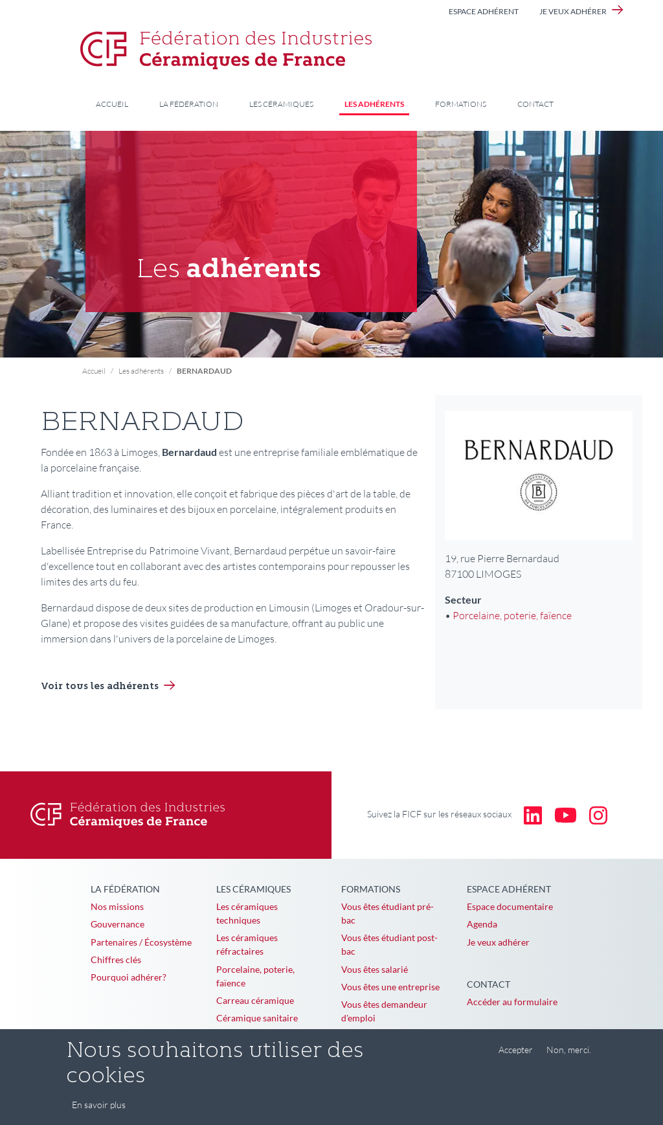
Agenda (482, 923)
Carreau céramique (255, 1000)
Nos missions (117, 906)
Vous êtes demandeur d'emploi (384, 1011)
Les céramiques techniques (247, 913)
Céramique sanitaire (257, 1017)
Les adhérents (374, 104)
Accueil (112, 104)
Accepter (516, 1057)
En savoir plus (99, 1113)
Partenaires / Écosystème (141, 942)
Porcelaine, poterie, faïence (512, 615)
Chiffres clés (116, 959)
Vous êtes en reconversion (393, 1035)
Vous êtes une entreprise (390, 986)
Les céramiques (281, 104)
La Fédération (188, 104)
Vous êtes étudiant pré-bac (387, 913)
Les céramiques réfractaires (247, 944)
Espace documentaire (510, 906)
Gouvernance (117, 923)
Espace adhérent (484, 11)
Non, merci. (568, 1057)
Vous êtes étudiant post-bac (389, 944)
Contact (535, 104)
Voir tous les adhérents (100, 687)
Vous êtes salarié (374, 969)
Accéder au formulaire (512, 1001)
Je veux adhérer (573, 11)
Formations (460, 104)
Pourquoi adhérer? (128, 977)
